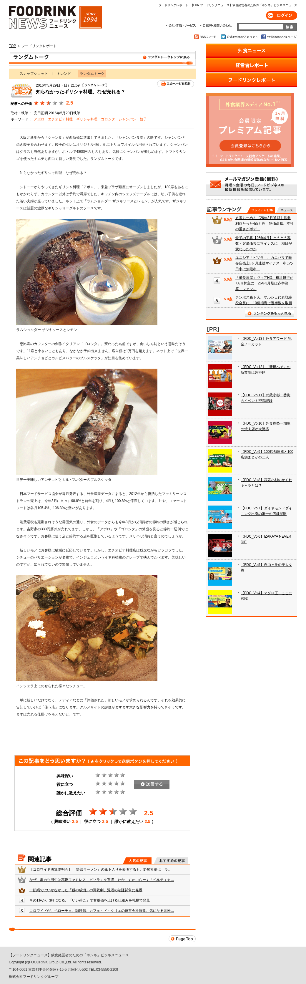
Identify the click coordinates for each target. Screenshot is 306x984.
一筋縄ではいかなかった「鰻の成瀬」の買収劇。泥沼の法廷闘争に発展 (85, 890)
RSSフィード (206, 36)
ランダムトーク (102, 58)
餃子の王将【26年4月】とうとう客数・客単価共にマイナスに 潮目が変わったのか (263, 243)
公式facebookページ (278, 36)
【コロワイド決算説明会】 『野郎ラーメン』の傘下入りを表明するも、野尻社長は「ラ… (100, 869)
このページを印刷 (175, 83)
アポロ (39, 119)
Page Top (182, 938)
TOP (12, 46)
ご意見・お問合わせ (216, 25)
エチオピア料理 (60, 119)
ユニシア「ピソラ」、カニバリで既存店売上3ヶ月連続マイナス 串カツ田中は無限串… (264, 263)
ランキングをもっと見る (269, 313)
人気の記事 (137, 860)
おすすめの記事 (171, 860)
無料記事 (286, 210)
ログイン (281, 15)
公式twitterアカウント (239, 36)
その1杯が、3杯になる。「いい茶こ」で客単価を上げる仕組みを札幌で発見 (89, 900)
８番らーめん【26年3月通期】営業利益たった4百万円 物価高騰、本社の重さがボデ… (264, 223)
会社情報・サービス (182, 25)
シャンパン (127, 119)
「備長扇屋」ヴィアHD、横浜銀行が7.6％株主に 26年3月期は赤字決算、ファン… (264, 283)
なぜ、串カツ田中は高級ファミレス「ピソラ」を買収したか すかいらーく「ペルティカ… (101, 880)
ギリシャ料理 (86, 119)
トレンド (64, 74)
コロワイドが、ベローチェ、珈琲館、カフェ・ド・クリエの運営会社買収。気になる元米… (101, 911)
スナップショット (34, 74)
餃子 (143, 119)
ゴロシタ (108, 119)
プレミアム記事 (261, 210)
